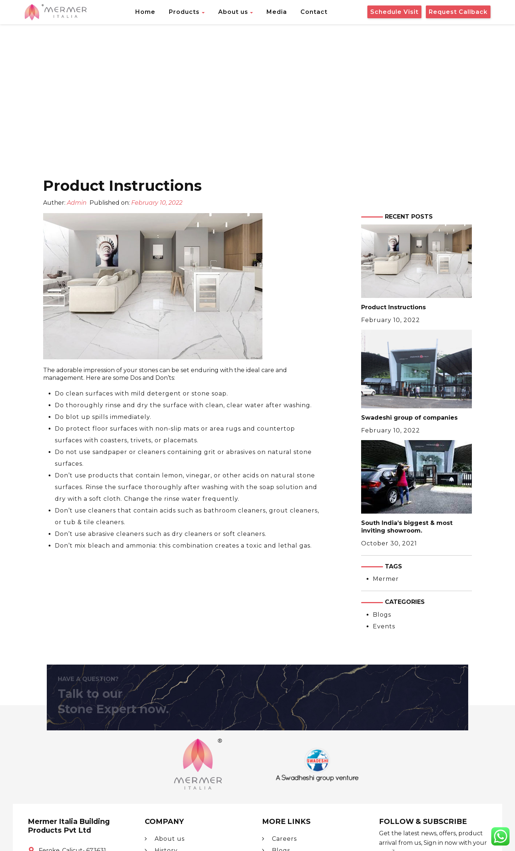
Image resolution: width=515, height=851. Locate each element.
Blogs (382, 614)
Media (276, 11)
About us (233, 11)
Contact (313, 11)
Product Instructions (393, 307)
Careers (279, 838)
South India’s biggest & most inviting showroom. (406, 526)
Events (384, 626)
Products (184, 11)
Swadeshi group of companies (409, 417)
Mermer (386, 578)
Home (145, 11)
